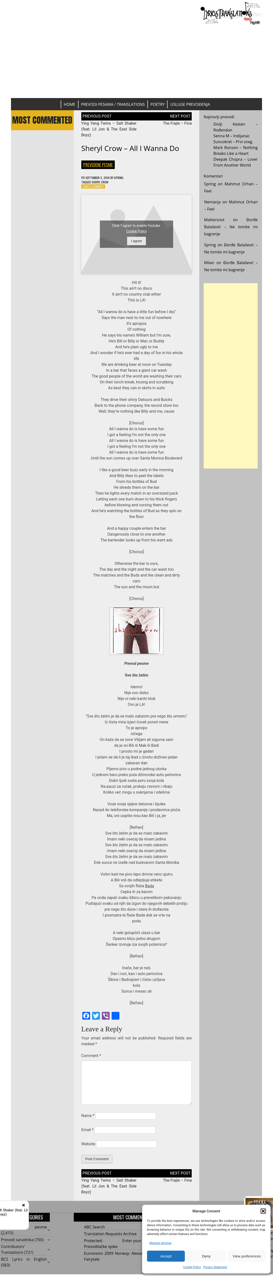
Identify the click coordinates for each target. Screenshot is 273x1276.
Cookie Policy (192, 1267)
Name (87, 1115)
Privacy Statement (215, 1267)
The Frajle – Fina (177, 123)
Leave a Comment (93, 186)
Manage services (160, 1243)
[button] (263, 1211)
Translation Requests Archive (110, 1233)
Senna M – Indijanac (231, 136)
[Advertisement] (136, 61)
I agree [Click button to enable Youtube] (136, 241)
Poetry (157, 104)
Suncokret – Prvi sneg (232, 141)
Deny (206, 1256)
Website (88, 1144)
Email (87, 1129)
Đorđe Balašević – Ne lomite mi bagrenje (231, 227)
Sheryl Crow (100, 182)
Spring (118, 178)
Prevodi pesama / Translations (113, 104)
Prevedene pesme (98, 164)
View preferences (247, 1256)
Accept (166, 1256)
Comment (91, 1055)
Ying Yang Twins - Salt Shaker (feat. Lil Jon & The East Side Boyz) (66, 1212)
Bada (149, 886)
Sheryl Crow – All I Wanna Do (130, 148)
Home (69, 104)
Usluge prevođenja (190, 104)
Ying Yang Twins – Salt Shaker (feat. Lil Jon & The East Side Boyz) (108, 129)
